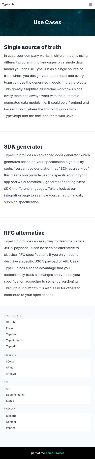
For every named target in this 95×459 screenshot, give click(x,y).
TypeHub (12, 334)
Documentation (15, 394)
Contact (11, 421)
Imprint (10, 428)
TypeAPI (11, 346)
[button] (90, 4)
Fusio (9, 328)
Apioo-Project (55, 453)
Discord (11, 415)
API (8, 388)
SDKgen (11, 361)
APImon (11, 373)
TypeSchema (14, 340)
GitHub (10, 322)
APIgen (10, 367)
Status (10, 400)
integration (12, 195)
